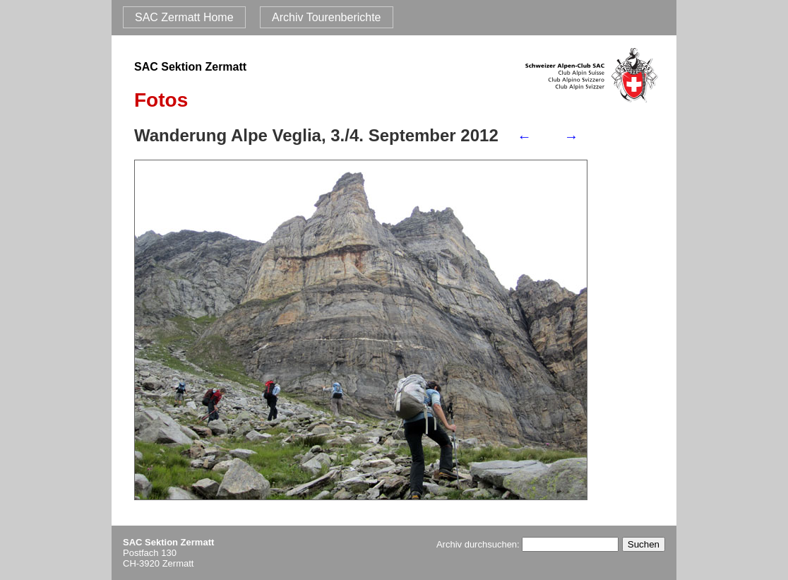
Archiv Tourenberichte (326, 17)
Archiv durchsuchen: (527, 544)
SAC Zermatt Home (184, 17)
